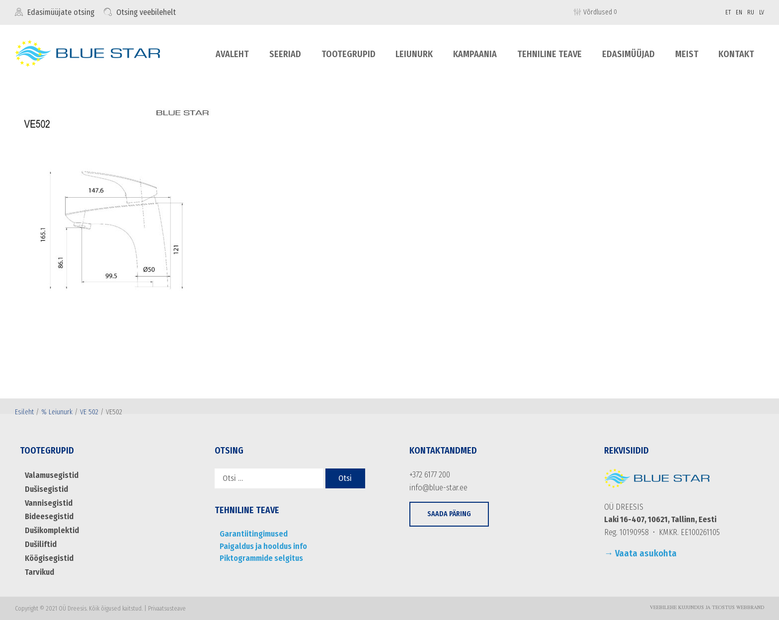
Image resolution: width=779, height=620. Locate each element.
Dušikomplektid (51, 530)
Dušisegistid (46, 489)
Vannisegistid (48, 502)
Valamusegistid (51, 475)
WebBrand (750, 607)
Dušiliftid (40, 543)
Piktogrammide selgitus (261, 558)
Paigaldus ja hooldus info (262, 546)
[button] (449, 514)
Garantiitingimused (252, 534)
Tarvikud (39, 571)
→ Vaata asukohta (640, 553)
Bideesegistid (49, 516)
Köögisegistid (49, 557)
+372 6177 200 (429, 474)
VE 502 (89, 412)
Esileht (24, 412)
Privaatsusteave (167, 607)
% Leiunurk (57, 412)
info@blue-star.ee (438, 487)
